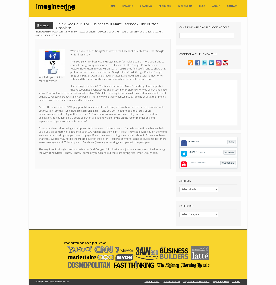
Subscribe (228, 163)
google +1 (114, 32)
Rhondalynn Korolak (46, 32)
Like (231, 142)
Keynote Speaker (221, 281)
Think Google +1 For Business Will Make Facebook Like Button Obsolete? (107, 26)
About (216, 6)
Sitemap (236, 281)
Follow (229, 152)
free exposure (100, 32)
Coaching (146, 6)
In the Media (185, 6)
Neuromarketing (152, 281)
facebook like (85, 32)
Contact (232, 6)
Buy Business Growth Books (196, 281)
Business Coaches (172, 281)
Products (165, 6)
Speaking (127, 6)
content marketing (68, 32)
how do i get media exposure (134, 32)
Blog (202, 6)
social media (51, 35)
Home (112, 6)
